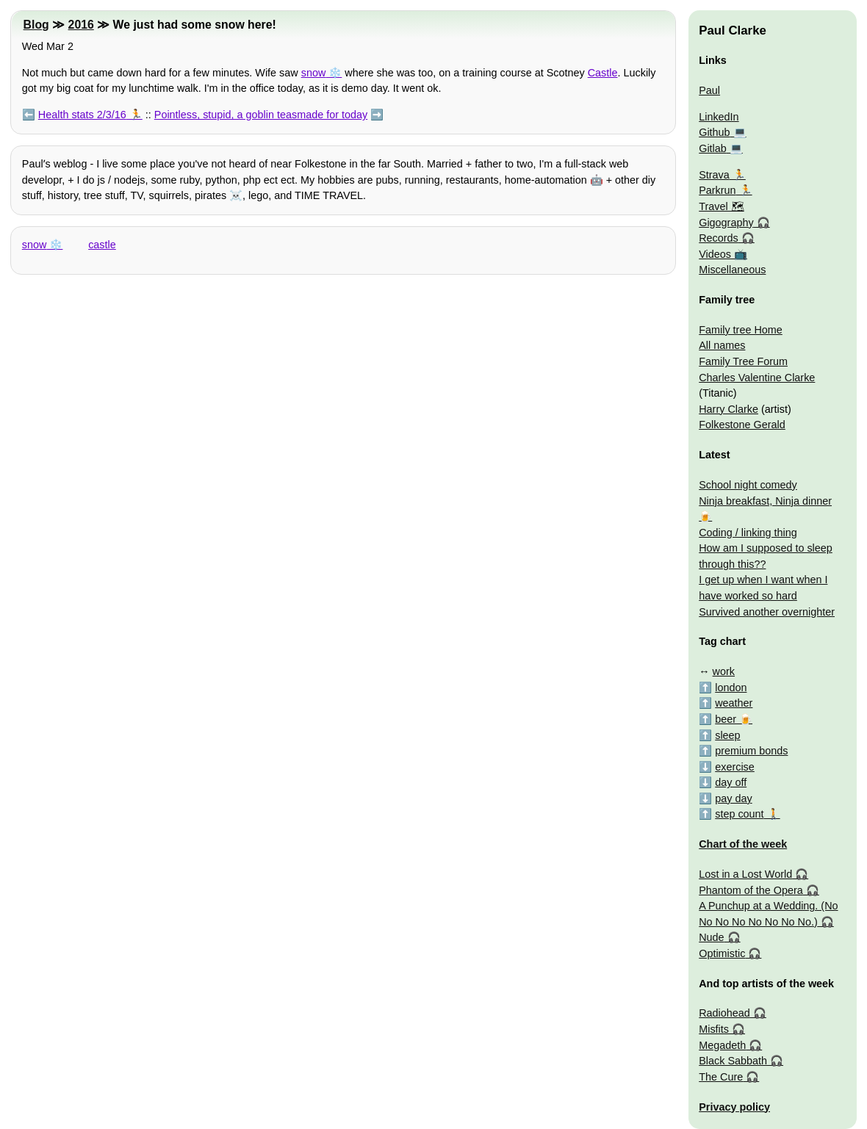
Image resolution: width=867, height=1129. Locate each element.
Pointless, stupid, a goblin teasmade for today (260, 114)
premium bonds (751, 751)
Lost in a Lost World (745, 874)
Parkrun (717, 190)
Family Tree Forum (743, 361)
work (724, 671)
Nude (711, 937)
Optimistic (722, 953)
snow (313, 73)
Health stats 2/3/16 (82, 114)
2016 (81, 24)
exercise (735, 767)
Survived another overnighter (767, 612)
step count (739, 814)
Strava (714, 175)
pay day (733, 798)
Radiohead (724, 1013)
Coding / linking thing (748, 532)
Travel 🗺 (721, 206)
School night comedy (748, 485)
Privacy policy (734, 1107)
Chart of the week (743, 844)
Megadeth (722, 1045)
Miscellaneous (732, 269)
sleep (727, 735)
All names (722, 345)
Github (714, 132)
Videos (715, 254)
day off (731, 782)
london (731, 687)
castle (102, 244)
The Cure (721, 1077)
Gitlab (713, 148)
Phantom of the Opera (751, 890)
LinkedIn (718, 117)
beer (725, 719)
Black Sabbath (733, 1061)
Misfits (714, 1029)
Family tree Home (741, 330)
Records (718, 238)
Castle (603, 73)
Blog (36, 24)
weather (733, 703)
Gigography (726, 222)
